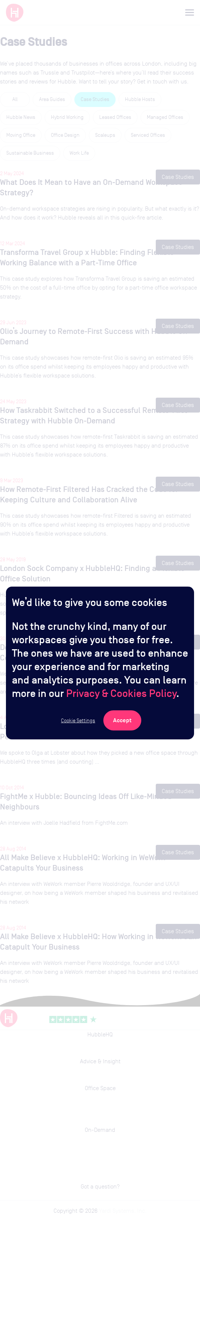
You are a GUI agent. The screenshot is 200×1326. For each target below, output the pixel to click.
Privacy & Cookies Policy (121, 693)
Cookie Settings (78, 720)
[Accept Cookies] (122, 720)
